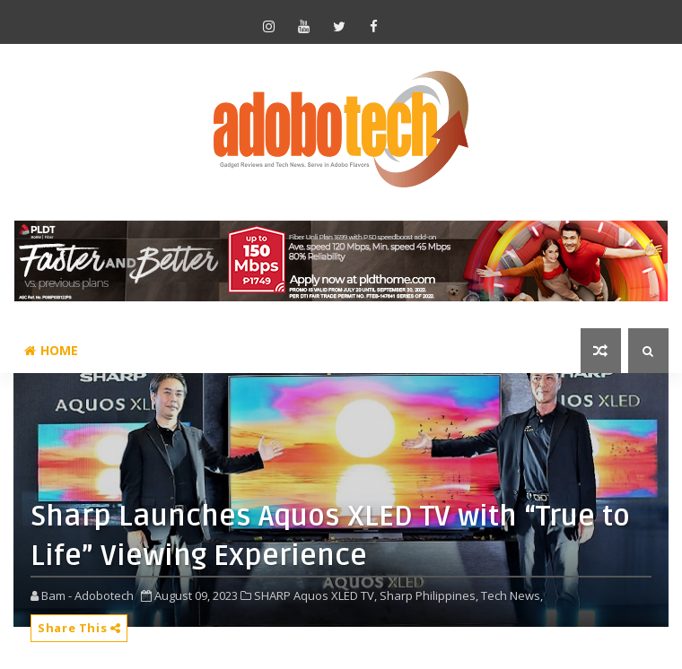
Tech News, (512, 595)
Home (51, 350)
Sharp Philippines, (429, 595)
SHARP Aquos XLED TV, (315, 595)
